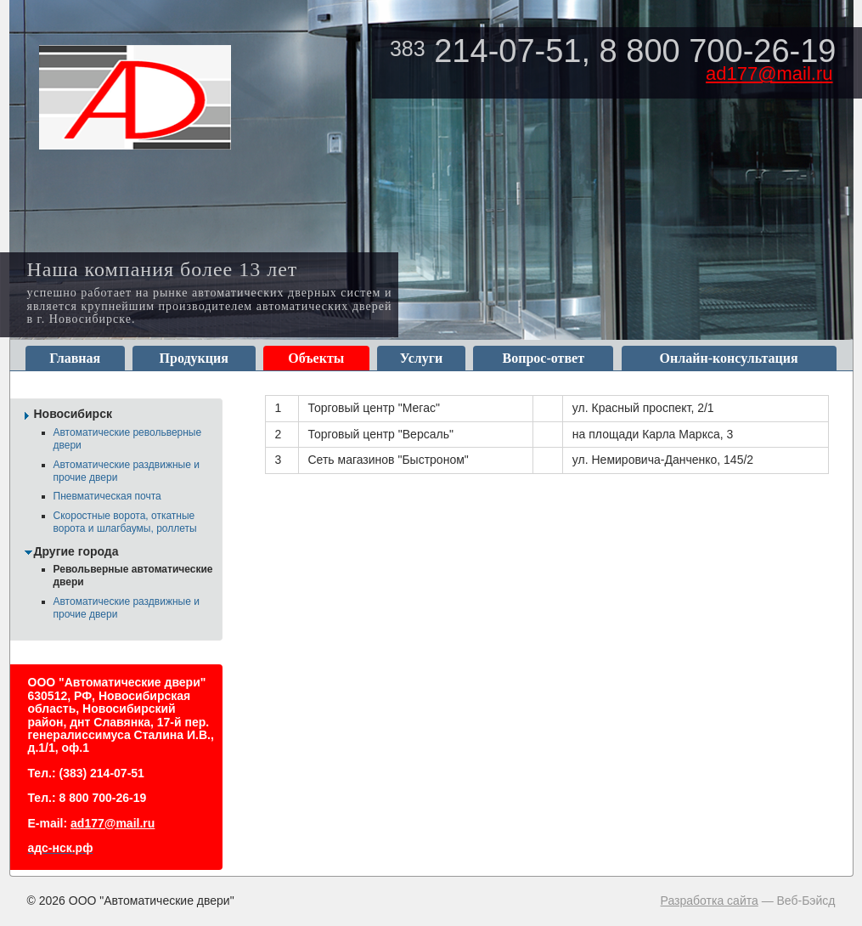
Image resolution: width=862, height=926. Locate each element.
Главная (74, 358)
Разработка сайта (709, 900)
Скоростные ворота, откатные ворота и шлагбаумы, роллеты (125, 522)
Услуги (421, 358)
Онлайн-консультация (729, 358)
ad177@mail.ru (769, 73)
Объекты (316, 358)
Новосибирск (73, 414)
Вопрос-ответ (543, 358)
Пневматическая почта (107, 496)
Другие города (76, 551)
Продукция (194, 358)
